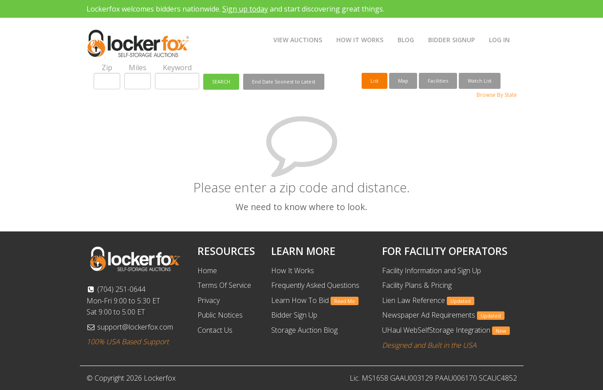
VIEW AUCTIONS (297, 40)
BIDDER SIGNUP (451, 40)
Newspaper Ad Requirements (443, 315)
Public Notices (220, 315)
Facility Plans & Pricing (417, 285)
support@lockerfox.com (130, 327)
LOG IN (499, 40)
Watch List (480, 80)
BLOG (406, 40)
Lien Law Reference (428, 300)
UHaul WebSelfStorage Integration (446, 330)
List (374, 80)
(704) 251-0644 (116, 289)
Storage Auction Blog (304, 330)
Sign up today (245, 9)
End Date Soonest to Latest (283, 81)
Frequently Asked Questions (315, 285)
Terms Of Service (224, 285)
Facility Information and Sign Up (431, 270)
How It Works (292, 270)
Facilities (438, 80)
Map (403, 80)
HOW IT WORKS (359, 40)
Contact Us (215, 330)
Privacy (208, 300)
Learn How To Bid (315, 300)
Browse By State (497, 95)
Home (207, 270)
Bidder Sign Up (294, 315)
